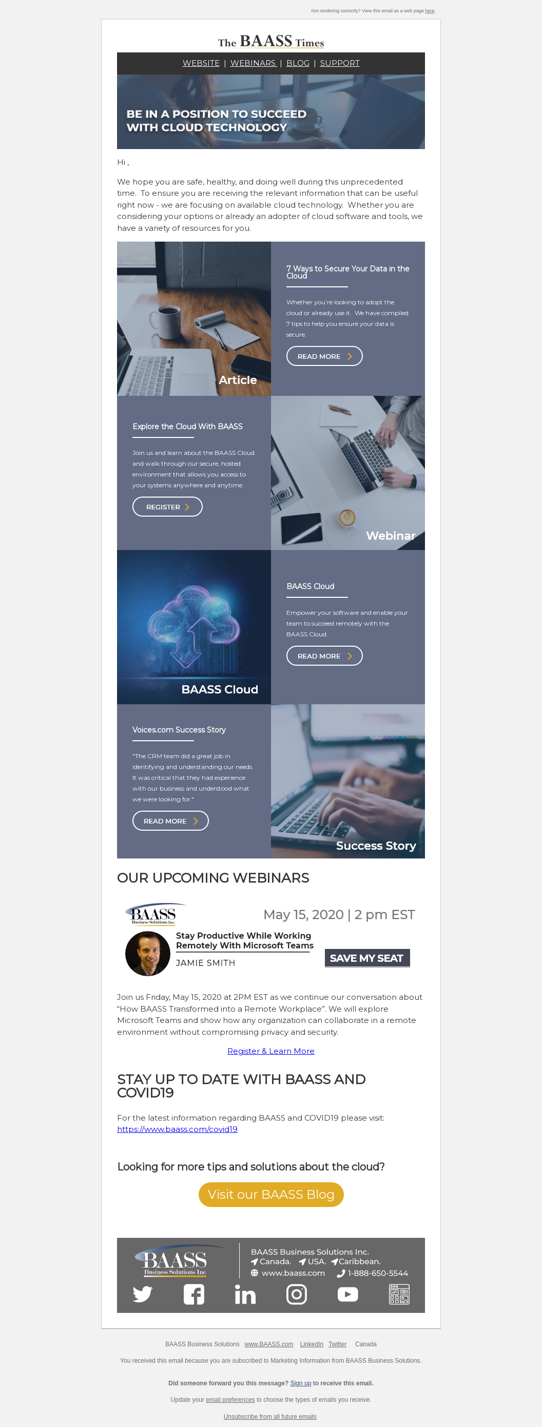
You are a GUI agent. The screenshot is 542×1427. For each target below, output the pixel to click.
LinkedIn (311, 1344)
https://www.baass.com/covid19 (177, 1129)
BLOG (297, 63)
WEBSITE (201, 63)
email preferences (230, 1399)
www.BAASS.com (269, 1344)
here (429, 10)
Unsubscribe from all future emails (270, 1416)
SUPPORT (340, 63)
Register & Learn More (271, 1051)
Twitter (337, 1344)
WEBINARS (254, 63)
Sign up (301, 1383)
